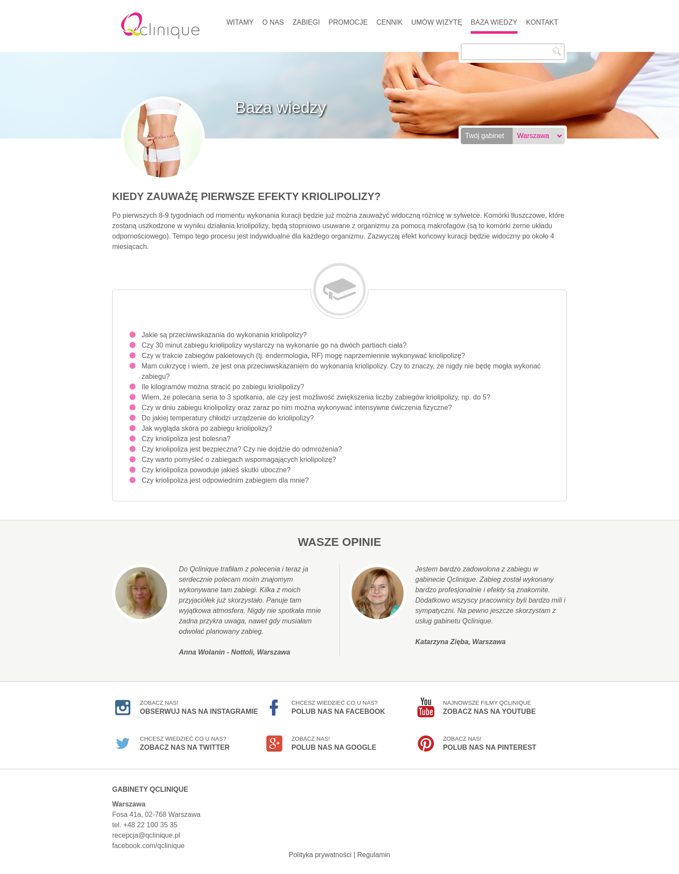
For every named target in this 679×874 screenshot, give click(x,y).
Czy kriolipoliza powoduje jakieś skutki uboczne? (216, 470)
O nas (273, 22)
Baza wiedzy (494, 22)
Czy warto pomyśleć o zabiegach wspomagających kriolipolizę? (239, 459)
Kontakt (542, 22)
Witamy (240, 22)
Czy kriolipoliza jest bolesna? (186, 438)
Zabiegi (306, 22)
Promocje (348, 22)
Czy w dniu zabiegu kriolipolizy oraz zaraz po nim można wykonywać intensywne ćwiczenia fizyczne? (297, 407)
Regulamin (373, 854)
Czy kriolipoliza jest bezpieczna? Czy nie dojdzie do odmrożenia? (242, 449)
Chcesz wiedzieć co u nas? (338, 707)
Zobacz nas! (199, 707)
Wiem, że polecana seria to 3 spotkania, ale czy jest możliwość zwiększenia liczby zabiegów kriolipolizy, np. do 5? (316, 397)
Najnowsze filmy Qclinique (489, 707)
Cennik (389, 22)
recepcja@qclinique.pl (146, 835)
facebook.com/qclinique (148, 845)
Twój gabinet (484, 135)
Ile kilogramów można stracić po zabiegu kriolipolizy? (223, 386)
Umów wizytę (436, 22)
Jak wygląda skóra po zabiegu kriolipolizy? (207, 428)
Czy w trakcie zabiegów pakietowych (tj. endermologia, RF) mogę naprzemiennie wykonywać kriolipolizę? (303, 355)
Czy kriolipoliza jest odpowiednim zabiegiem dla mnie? (225, 480)
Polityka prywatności (320, 854)
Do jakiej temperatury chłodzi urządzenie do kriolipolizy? (228, 418)
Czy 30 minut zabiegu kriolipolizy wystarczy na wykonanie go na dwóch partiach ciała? (274, 345)
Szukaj (557, 51)
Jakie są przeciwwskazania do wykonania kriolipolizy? (224, 335)
